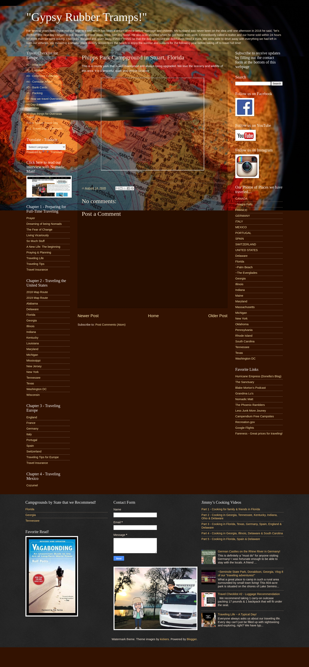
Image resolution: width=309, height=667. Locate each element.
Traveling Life (35, 258)
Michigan (32, 354)
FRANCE (241, 210)
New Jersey (34, 366)
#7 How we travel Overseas (44, 98)
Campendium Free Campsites (254, 416)
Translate (52, 152)
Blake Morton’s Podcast (250, 387)
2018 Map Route (37, 292)
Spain (30, 445)
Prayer (30, 218)
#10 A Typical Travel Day (42, 122)
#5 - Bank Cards (36, 87)
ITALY (239, 221)
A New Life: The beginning (43, 246)
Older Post (217, 315)
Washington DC (36, 389)
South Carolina (244, 341)
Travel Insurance (37, 269)
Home (153, 315)
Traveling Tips (35, 263)
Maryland (32, 349)
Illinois (30, 326)
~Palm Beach (244, 267)
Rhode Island (243, 335)
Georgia (31, 320)
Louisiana (32, 343)
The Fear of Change (39, 229)
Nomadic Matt (244, 399)
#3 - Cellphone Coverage (42, 76)
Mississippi (33, 360)
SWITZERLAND (245, 244)
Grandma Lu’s (244, 393)
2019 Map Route (37, 297)
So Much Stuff (35, 241)
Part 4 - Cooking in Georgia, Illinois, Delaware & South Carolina (242, 533)
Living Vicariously (37, 235)
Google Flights (244, 427)
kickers (164, 639)
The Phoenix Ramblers (250, 404)
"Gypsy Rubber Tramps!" (86, 16)
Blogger (192, 639)
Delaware (32, 309)
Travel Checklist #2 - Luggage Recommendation (249, 594)
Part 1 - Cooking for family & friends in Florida (230, 509)
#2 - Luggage (35, 70)
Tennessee (33, 377)
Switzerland (33, 451)
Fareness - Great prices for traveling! (259, 433)
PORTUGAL (243, 232)
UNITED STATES (246, 250)
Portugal (31, 440)
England (31, 417)
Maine (239, 295)
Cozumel (32, 485)
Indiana (31, 332)
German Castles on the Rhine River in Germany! (249, 551)
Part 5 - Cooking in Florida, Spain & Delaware (230, 539)
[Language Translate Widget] (46, 147)
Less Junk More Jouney (250, 410)
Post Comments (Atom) (110, 324)
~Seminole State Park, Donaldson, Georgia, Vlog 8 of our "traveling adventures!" (250, 573)
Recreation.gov (245, 422)
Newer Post (88, 315)
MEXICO (241, 227)
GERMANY (242, 215)
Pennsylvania (244, 330)
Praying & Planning (38, 252)
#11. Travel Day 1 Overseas (44, 128)
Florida (30, 314)
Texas (30, 383)
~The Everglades (246, 272)
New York (32, 372)
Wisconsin (33, 394)
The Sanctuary (244, 382)
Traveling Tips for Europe (42, 457)
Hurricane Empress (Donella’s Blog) (258, 376)
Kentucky (32, 337)
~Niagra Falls (243, 204)
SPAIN (239, 238)
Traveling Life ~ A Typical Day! (237, 614)
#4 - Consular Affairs (39, 81)
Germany (32, 428)
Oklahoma (242, 324)
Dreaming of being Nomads (44, 223)
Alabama (32, 303)
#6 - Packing (34, 93)
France (30, 422)
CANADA (241, 198)
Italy (29, 434)
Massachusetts (245, 307)
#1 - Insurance (35, 64)
